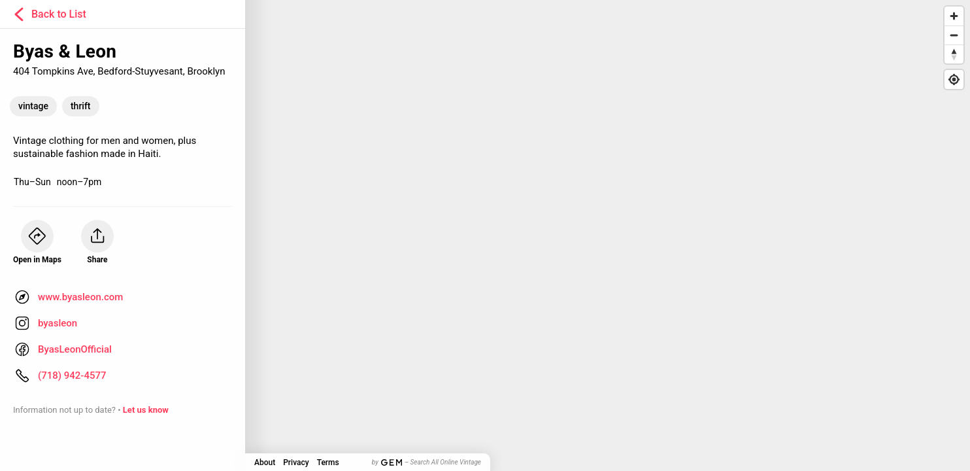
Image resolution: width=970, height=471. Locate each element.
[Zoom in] (954, 16)
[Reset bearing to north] (954, 53)
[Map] (485, 235)
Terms (328, 462)
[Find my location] (954, 79)
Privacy (296, 462)
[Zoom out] (954, 35)
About (264, 462)
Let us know (146, 410)
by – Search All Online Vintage (426, 462)
